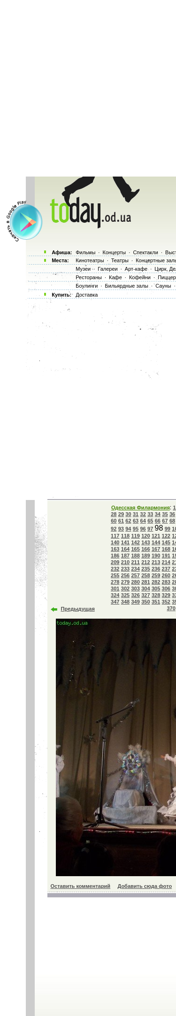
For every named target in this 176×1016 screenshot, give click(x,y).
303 (135, 588)
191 (166, 555)
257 (135, 575)
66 (158, 521)
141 (125, 542)
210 (125, 562)
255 (115, 575)
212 (145, 562)
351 (156, 602)
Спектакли (145, 252)
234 (135, 569)
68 (172, 521)
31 (135, 514)
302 (125, 588)
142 (135, 542)
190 (156, 555)
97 (150, 529)
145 (166, 542)
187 (125, 555)
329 (166, 595)
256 (125, 575)
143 (145, 542)
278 (115, 582)
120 (145, 536)
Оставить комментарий (81, 886)
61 (121, 521)
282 (156, 582)
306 (166, 588)
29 (121, 514)
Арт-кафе (136, 269)
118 (125, 536)
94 (128, 529)
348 (125, 602)
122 (166, 536)
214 (166, 562)
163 (115, 549)
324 (115, 595)
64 (143, 521)
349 (135, 602)
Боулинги (87, 286)
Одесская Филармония (140, 507)
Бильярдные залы (126, 286)
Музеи (83, 269)
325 (125, 595)
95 (135, 529)
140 (115, 542)
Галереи (107, 269)
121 (156, 536)
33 (150, 514)
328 (156, 595)
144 (156, 542)
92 (113, 529)
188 (135, 555)
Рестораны (89, 277)
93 (121, 529)
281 (145, 582)
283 (166, 582)
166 (145, 549)
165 (135, 549)
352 (166, 602)
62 (128, 521)
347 (115, 602)
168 (166, 549)
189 (145, 555)
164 (125, 549)
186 (115, 555)
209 (115, 562)
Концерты (114, 252)
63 (135, 521)
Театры (120, 260)
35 (165, 514)
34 (158, 514)
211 (135, 562)
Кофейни (140, 277)
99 (167, 529)
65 (150, 521)
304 (145, 588)
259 (156, 575)
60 (113, 521)
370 (171, 608)
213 (156, 562)
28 (113, 514)
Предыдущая (78, 609)
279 (125, 582)
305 (156, 588)
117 (115, 536)
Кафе (115, 277)
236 (156, 569)
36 (172, 514)
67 (165, 521)
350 (145, 602)
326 (135, 595)
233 (125, 569)
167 (156, 549)
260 (166, 575)
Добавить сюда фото (144, 886)
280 (135, 582)
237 (166, 569)
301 (115, 588)
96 (142, 529)
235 (145, 569)
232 (115, 569)
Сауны (163, 286)
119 (135, 536)
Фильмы (85, 252)
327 (145, 595)
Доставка (87, 295)
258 (145, 575)
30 (128, 514)
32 (143, 514)
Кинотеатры (90, 260)
